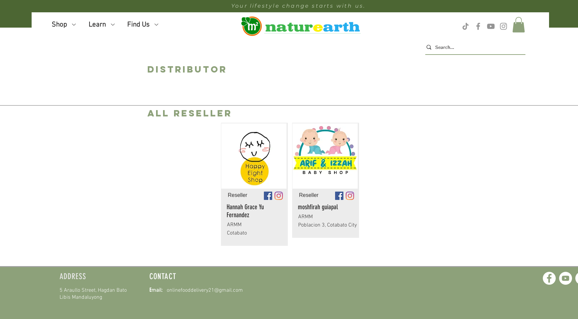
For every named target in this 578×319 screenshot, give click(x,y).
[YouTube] (565, 278)
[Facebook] (549, 278)
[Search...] (473, 47)
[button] (518, 25)
